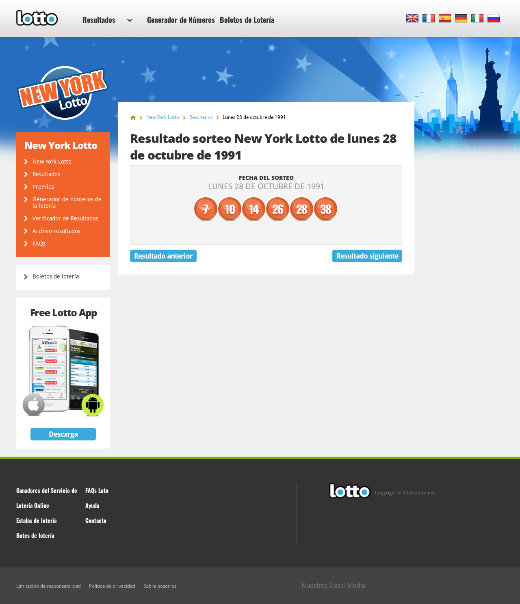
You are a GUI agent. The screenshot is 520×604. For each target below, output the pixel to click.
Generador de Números (181, 19)
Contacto (95, 520)
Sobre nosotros (159, 586)
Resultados (107, 19)
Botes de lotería (35, 535)
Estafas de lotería (36, 520)
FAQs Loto (96, 490)
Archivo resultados (56, 231)
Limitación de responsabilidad (48, 586)
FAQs (39, 243)
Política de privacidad (112, 586)
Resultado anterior (163, 256)
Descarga (63, 434)
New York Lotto (52, 161)
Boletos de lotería (55, 276)
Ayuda (92, 505)
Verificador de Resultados (65, 218)
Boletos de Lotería (247, 19)
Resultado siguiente (367, 256)
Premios (43, 186)
